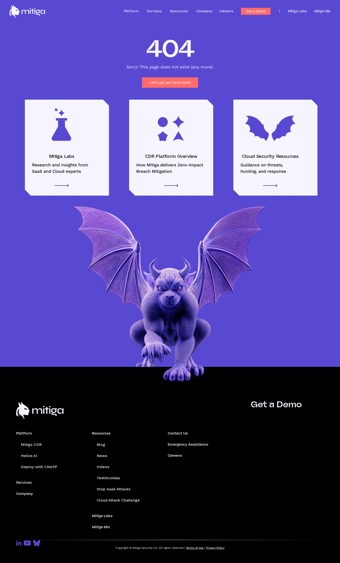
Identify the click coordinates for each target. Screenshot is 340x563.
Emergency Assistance (188, 444)
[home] (27, 11)
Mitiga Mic (322, 11)
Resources (101, 433)
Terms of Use (195, 548)
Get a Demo (256, 11)
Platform (24, 433)
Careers (226, 11)
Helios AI (29, 455)
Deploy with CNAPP (39, 467)
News (102, 455)
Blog (101, 444)
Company (204, 11)
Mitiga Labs (297, 11)
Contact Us (178, 433)
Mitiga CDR (31, 444)
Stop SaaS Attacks (113, 489)
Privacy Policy (215, 548)
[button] (135, 11)
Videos (103, 467)
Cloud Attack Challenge (118, 500)
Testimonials (108, 478)
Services (24, 482)
